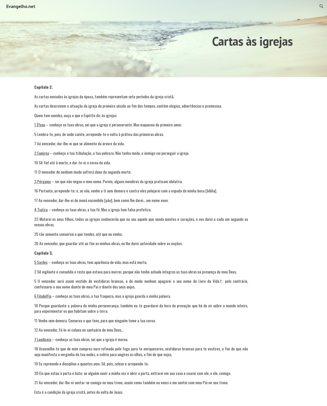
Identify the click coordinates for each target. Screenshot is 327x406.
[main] (219, 38)
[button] (321, 6)
